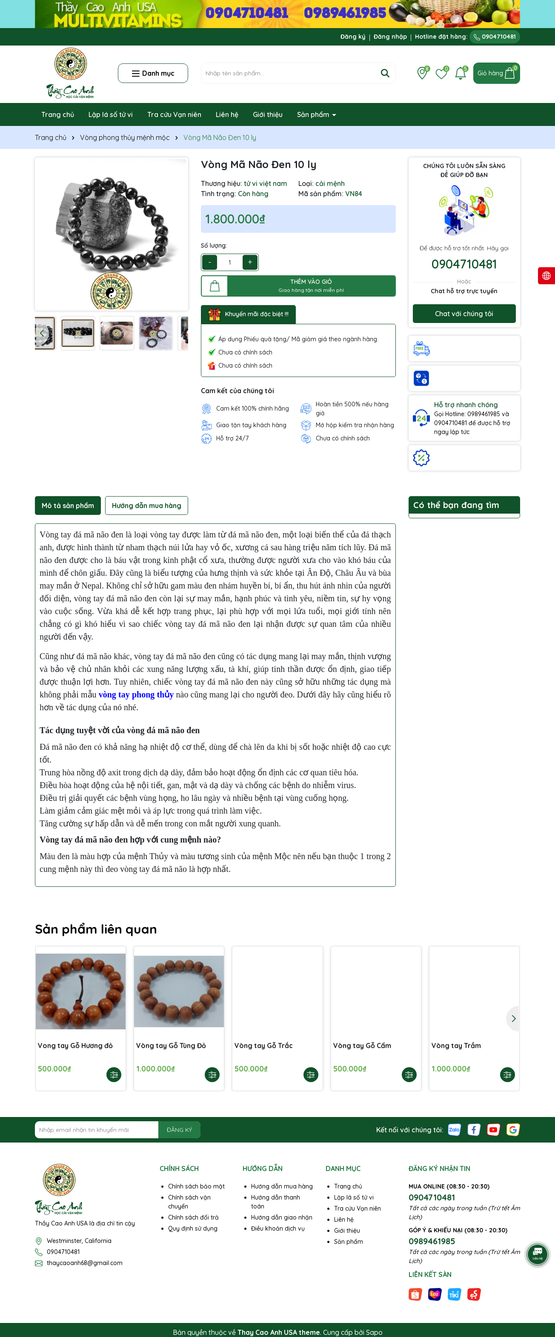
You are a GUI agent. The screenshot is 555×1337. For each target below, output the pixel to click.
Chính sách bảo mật (196, 1186)
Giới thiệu (268, 114)
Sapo (374, 1332)
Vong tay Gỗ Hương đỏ (75, 1045)
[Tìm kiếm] (385, 73)
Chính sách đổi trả (193, 1217)
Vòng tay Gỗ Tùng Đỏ (171, 1045)
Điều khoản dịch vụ (278, 1228)
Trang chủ (57, 114)
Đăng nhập (390, 36)
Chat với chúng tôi (464, 313)
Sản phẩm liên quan (96, 929)
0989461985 (432, 1241)
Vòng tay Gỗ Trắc (264, 1045)
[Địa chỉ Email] (117, 1129)
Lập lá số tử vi (111, 114)
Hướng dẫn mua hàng (282, 1186)
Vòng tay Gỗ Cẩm (362, 1045)
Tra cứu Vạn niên (174, 114)
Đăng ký (353, 36)
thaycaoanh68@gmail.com (85, 1263)
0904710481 (495, 36)
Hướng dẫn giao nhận (281, 1217)
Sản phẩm (314, 114)
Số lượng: (214, 245)
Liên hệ (227, 114)
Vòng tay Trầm (456, 1045)
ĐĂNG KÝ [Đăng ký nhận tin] (179, 1130)
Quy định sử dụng (192, 1228)
